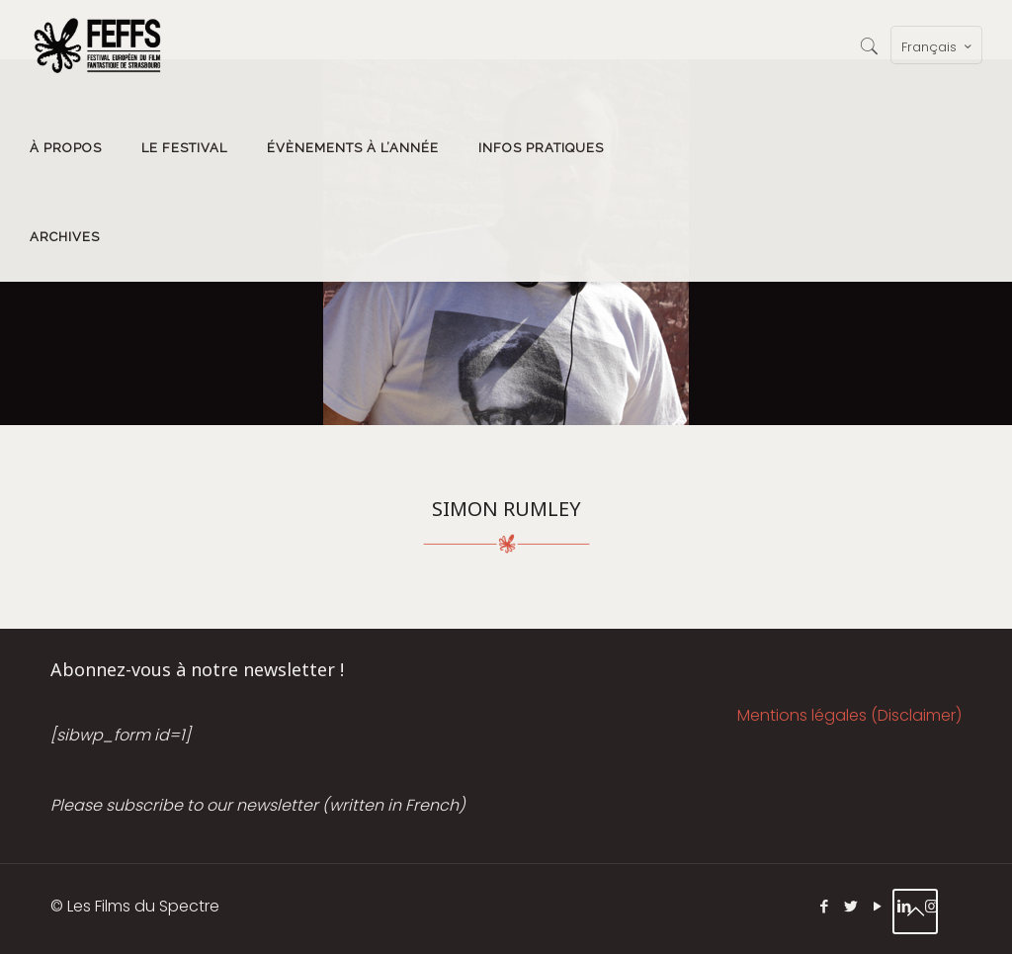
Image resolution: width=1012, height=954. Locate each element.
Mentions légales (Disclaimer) (849, 715)
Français (938, 46)
